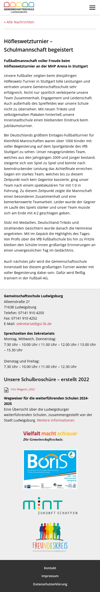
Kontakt (50, 568)
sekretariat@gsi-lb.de (34, 323)
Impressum (50, 576)
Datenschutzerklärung (50, 584)
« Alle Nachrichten (19, 22)
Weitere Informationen (56, 420)
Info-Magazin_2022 (23, 389)
